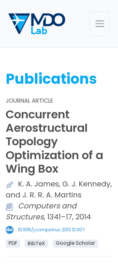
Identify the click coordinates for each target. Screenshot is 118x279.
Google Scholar (75, 243)
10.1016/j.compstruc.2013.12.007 (51, 230)
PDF (12, 243)
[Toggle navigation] (100, 23)
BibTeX (36, 243)
